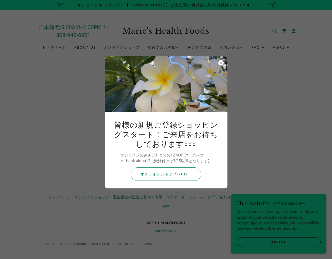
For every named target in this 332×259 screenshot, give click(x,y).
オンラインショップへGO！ (166, 174)
